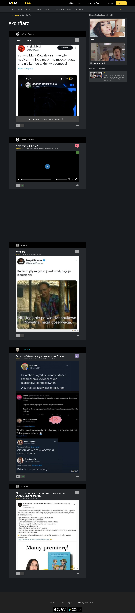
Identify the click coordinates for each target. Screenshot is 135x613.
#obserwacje (32, 254)
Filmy (88, 3)
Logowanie (110, 3)
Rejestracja (121, 3)
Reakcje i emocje (58, 9)
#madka (37, 43)
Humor (20, 9)
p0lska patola (23, 40)
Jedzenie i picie (20, 148)
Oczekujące (76, 3)
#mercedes (30, 148)
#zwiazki (25, 358)
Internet (18, 358)
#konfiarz (42, 43)
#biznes (30, 498)
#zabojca (24, 43)
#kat (33, 43)
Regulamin (70, 603)
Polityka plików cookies (85, 603)
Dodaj (28, 3)
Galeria (28, 9)
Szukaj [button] (122, 9)
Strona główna (14, 15)
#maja (29, 43)
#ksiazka (25, 498)
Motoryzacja (79, 9)
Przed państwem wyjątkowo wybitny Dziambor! (42, 356)
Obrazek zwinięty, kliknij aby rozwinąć (46, 119)
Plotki (17, 43)
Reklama (61, 603)
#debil (35, 358)
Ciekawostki (37, 9)
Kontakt (52, 603)
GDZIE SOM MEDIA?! (27, 146)
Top (97, 3)
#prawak (36, 148)
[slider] (36, 179)
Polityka (47, 9)
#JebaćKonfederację (43, 358)
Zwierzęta (12, 9)
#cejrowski (25, 254)
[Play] (18, 179)
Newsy (69, 9)
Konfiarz (20, 251)
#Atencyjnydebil (54, 148)
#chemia (31, 358)
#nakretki (41, 148)
